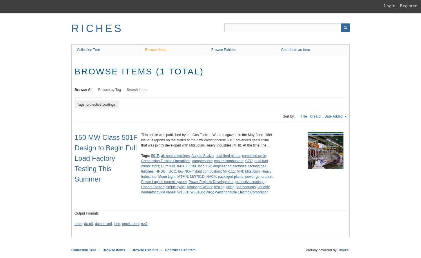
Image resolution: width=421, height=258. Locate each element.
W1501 (182, 192)
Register (408, 5)
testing (219, 187)
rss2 (144, 224)
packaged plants (230, 177)
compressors (202, 161)
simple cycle (175, 187)
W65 (209, 192)
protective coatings (249, 182)
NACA (211, 177)
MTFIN (182, 177)
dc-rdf (88, 224)
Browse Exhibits (223, 50)
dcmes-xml (103, 224)
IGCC (172, 171)
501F (155, 156)
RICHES (97, 28)
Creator (316, 116)
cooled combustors (228, 161)
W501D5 (197, 192)
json (117, 224)
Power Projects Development (210, 182)
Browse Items (155, 50)
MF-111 (229, 171)
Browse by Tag (109, 90)
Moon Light (166, 177)
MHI (240, 171)
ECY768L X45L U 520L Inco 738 (186, 166)
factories (239, 166)
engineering (222, 166)
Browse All (83, 90)
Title (304, 116)
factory (253, 166)
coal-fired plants (228, 156)
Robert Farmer (152, 187)
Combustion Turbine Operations (165, 161)
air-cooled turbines (175, 156)
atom (78, 224)
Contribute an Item (295, 50)
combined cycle (254, 156)
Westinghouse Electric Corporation (241, 192)
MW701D (197, 177)
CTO (249, 161)
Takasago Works (199, 187)
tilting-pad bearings (241, 187)
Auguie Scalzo (202, 156)
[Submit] (345, 27)
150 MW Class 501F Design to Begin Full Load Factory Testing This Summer (106, 158)
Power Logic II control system (164, 182)
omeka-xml (130, 224)
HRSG (160, 171)
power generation (258, 177)
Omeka (343, 250)
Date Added (334, 116)
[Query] (287, 27)
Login (390, 5)
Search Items (137, 90)
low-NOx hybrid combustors (199, 171)
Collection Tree (88, 50)
